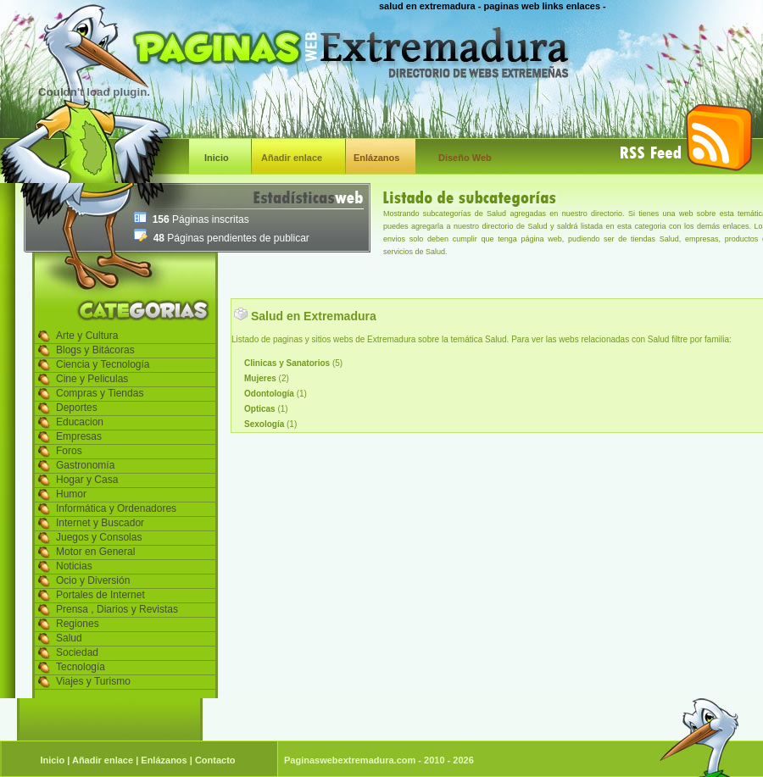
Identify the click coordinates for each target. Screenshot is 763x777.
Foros (69, 451)
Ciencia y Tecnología (103, 364)
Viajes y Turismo (93, 681)
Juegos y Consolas (99, 537)
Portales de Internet (100, 595)
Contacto (215, 760)
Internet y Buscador (100, 523)
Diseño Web (465, 158)
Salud (69, 638)
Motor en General (95, 552)
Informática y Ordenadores (116, 508)
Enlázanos (376, 158)
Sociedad (77, 652)
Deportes (76, 407)
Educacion (79, 422)
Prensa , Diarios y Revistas (117, 609)
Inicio (216, 158)
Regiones (77, 624)
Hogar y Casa (87, 480)
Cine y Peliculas (92, 379)
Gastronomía (85, 465)
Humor (71, 494)
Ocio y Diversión (93, 580)
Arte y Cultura (87, 335)
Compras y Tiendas (99, 393)
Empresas (79, 436)
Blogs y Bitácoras (95, 350)
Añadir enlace (291, 158)
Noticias (74, 566)
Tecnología (80, 667)
